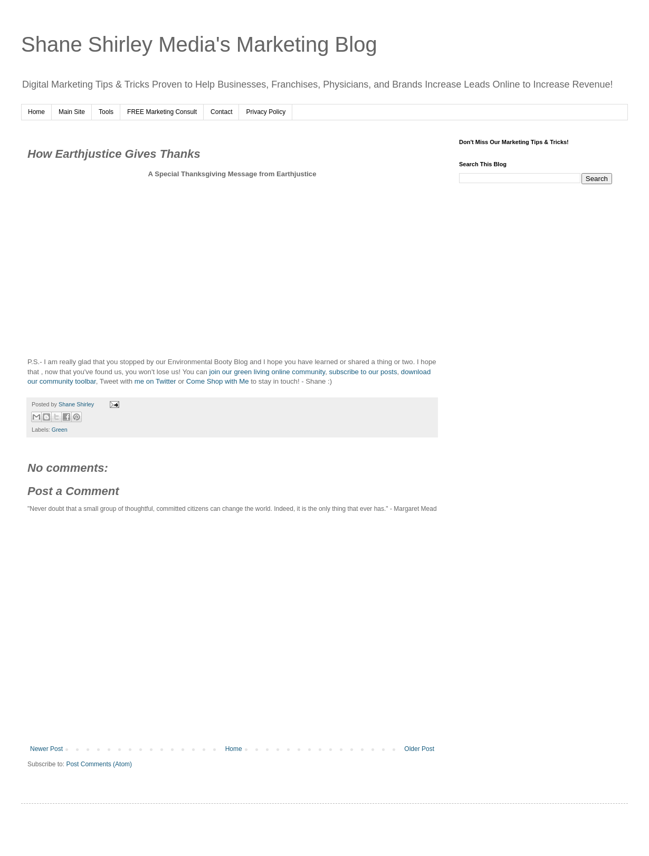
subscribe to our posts (363, 372)
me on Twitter (155, 381)
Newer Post (46, 749)
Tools (106, 112)
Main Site (72, 112)
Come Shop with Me (217, 381)
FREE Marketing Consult (162, 112)
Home (36, 112)
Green (60, 429)
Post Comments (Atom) (99, 764)
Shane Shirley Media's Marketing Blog (199, 44)
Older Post (419, 749)
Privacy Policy (265, 112)
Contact (221, 112)
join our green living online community (267, 372)
